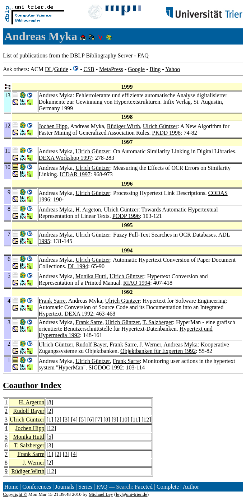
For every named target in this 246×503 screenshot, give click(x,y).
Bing (155, 69)
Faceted (144, 487)
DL (48, 69)
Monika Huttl (91, 276)
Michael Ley (101, 494)
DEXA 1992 (79, 314)
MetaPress (111, 69)
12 (146, 419)
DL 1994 (78, 266)
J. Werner (150, 344)
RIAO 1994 (136, 283)
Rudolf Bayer (91, 344)
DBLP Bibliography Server (101, 55)
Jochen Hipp (53, 126)
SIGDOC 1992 (105, 367)
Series (85, 487)
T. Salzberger (158, 322)
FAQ (143, 55)
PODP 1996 (126, 216)
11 (135, 419)
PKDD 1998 (166, 133)
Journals (64, 487)
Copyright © (15, 494)
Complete (168, 487)
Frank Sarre (52, 301)
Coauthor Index (32, 385)
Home (11, 487)
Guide (61, 69)
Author (191, 487)
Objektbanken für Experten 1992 (158, 351)
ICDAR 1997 (75, 174)
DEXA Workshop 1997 (65, 158)
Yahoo (172, 69)
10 (124, 419)
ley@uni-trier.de (131, 494)
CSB (88, 69)
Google (136, 69)
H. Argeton (88, 209)
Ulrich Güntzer (160, 126)
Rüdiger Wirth (123, 126)
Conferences (36, 487)
